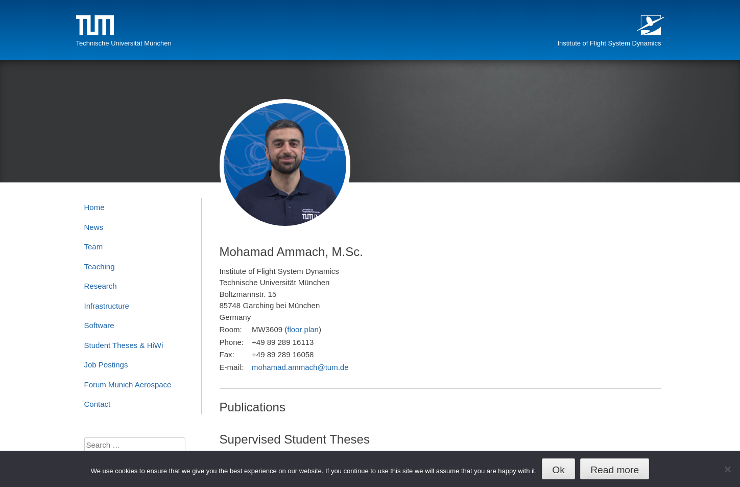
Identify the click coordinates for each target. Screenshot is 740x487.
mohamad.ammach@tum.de (300, 367)
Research (100, 286)
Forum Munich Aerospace (128, 384)
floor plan (303, 329)
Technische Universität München (124, 43)
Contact (97, 404)
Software (99, 325)
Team (93, 246)
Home (94, 207)
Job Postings (106, 364)
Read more (614, 470)
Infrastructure (106, 306)
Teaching (99, 266)
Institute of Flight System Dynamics (609, 43)
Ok (558, 470)
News (94, 227)
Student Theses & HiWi (123, 345)
